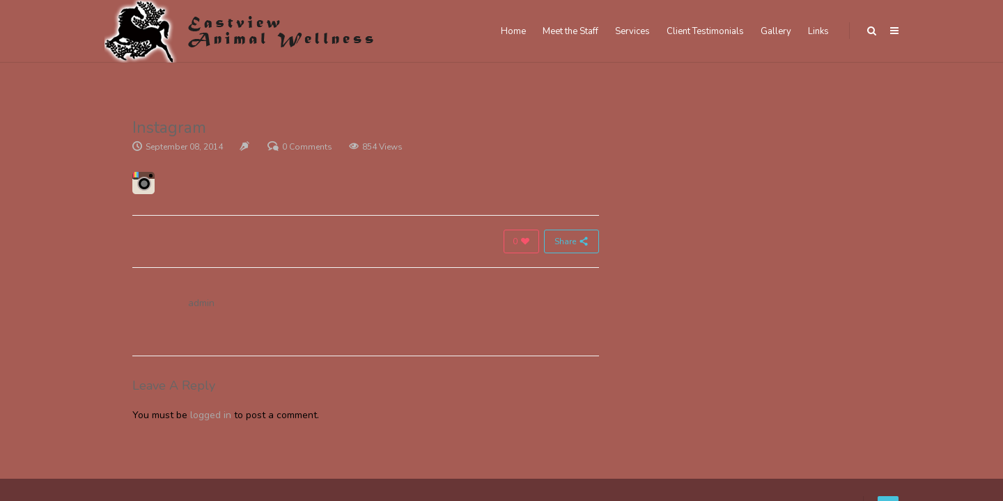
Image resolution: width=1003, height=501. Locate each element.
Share (571, 241)
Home (513, 31)
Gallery (776, 31)
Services (632, 31)
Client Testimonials (705, 31)
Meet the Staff (570, 31)
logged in (210, 415)
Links (818, 31)
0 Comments (307, 146)
